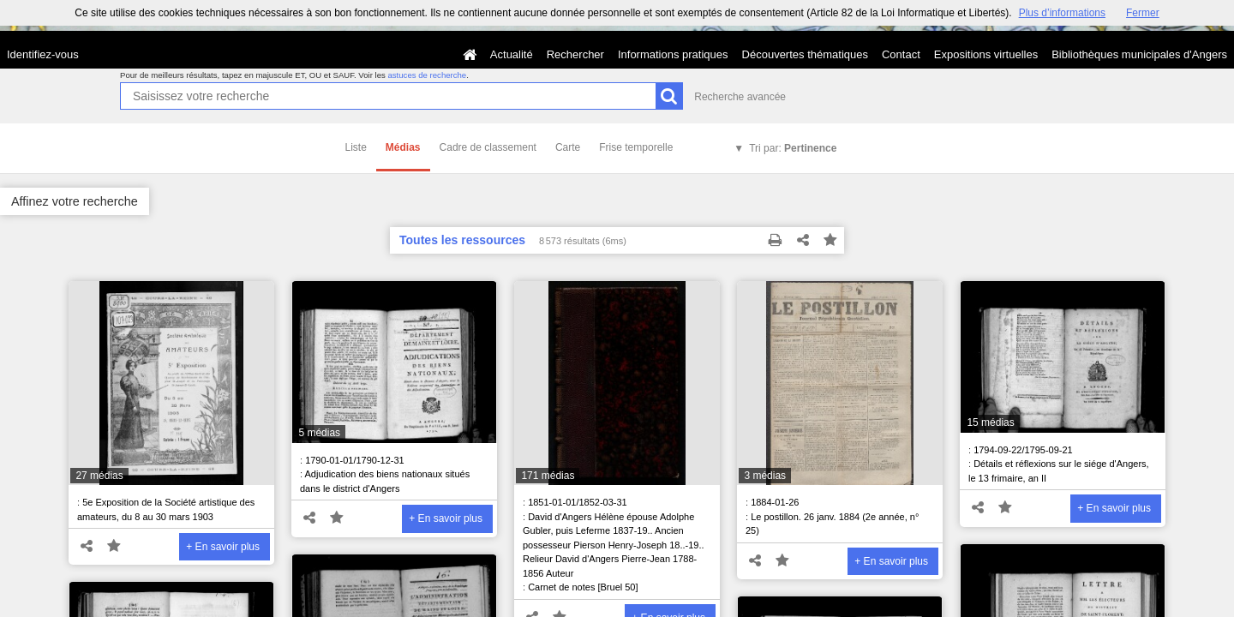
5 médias (319, 433)
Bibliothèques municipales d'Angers (1139, 54)
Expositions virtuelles (986, 54)
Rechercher (575, 54)
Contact (901, 54)
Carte (567, 147)
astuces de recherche (426, 75)
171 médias (547, 476)
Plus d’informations (1062, 13)
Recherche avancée (740, 97)
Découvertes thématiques (805, 54)
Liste (356, 147)
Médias (403, 147)
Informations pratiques (673, 54)
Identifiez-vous (43, 54)
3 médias (765, 476)
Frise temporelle (636, 147)
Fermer (1142, 13)
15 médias (990, 422)
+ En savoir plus (223, 547)
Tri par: (792, 148)
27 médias (99, 476)
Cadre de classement (488, 147)
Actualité (511, 54)
